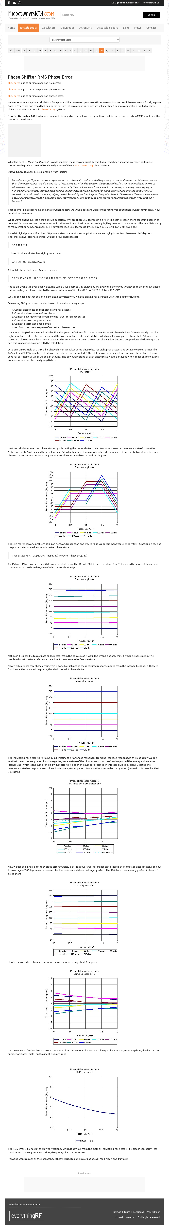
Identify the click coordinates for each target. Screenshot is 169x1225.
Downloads (67, 27)
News (137, 27)
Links (126, 27)
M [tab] (85, 50)
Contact (151, 27)
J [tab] (70, 50)
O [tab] (96, 50)
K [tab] (75, 50)
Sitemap (117, 1212)
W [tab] (139, 50)
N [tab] (91, 50)
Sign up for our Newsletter (125, 3)
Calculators (48, 27)
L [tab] (80, 50)
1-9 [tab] (18, 50)
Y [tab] (144, 50)
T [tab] (123, 50)
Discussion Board (107, 27)
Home (11, 27)
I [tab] (65, 50)
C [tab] (34, 50)
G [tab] (55, 50)
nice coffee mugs (84, 165)
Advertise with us (151, 3)
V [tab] (133, 50)
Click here (13, 83)
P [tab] (102, 50)
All (10, 50)
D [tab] (40, 50)
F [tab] (50, 50)
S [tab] (117, 50)
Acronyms (85, 27)
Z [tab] (149, 50)
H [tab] (61, 50)
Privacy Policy (153, 1212)
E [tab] (45, 50)
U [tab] (128, 50)
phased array (48, 109)
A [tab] (24, 50)
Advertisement (84, 1173)
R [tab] (112, 50)
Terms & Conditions (134, 1212)
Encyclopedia (28, 27)
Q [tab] (107, 50)
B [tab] (29, 50)
